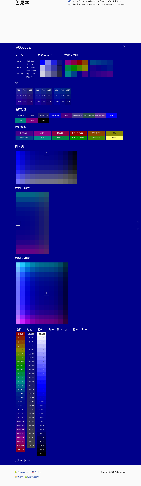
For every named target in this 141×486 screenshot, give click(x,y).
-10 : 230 (20, 398)
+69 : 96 (42, 338)
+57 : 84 (42, 350)
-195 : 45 (20, 346)
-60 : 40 (31, 406)
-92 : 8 (31, 438)
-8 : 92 (31, 350)
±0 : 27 (41, 422)
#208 (24, 101)
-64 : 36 (31, 410)
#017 (68, 96)
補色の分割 (96, 133)
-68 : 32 (31, 414)
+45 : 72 (42, 362)
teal (20, 120)
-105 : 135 (20, 370)
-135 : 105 (20, 362)
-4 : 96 (31, 346)
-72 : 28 (31, 418)
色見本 (19, 477)
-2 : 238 (20, 406)
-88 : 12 (31, 434)
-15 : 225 (20, 394)
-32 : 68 (31, 374)
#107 (49, 101)
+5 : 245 (20, 418)
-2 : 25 (41, 426)
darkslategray (89, 115)
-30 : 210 (20, 390)
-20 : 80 (31, 362)
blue (111, 115)
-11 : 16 (41, 438)
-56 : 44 (31, 402)
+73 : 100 (41, 334)
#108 (43, 101)
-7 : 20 (41, 434)
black (43, 120)
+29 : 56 (42, 378)
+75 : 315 (20, 442)
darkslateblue (77, 115)
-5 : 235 (20, 402)
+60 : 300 (20, 438)
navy (32, 115)
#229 (19, 90)
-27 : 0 (41, 454)
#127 (49, 90)
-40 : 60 (31, 382)
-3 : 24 (41, 430)
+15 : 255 (20, 426)
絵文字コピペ (32, 477)
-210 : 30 (20, 342)
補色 (114, 133)
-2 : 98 (31, 338)
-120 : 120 (20, 366)
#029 (57, 90)
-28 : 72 (31, 370)
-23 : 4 (41, 450)
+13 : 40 (42, 398)
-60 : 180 (20, 382)
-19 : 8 (41, 445)
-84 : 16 (31, 430)
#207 (30, 101)
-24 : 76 (31, 366)
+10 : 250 (20, 422)
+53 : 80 (42, 354)
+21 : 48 (42, 390)
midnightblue (43, 115)
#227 (30, 90)
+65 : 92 (42, 342)
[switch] (70, 1)
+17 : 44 (42, 394)
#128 (43, 90)
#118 (43, 96)
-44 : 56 (31, 386)
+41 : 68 (42, 366)
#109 (38, 101)
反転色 (114, 138)
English (36, 472)
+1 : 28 (41, 418)
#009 (57, 101)
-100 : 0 (31, 445)
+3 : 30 (41, 410)
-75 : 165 (20, 378)
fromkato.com (22, 472)
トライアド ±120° (78, 133)
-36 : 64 (31, 378)
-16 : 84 (31, 358)
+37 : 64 (42, 370)
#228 (24, 90)
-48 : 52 (31, 390)
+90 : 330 (20, 445)
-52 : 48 (31, 398)
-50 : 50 (31, 394)
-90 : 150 (20, 374)
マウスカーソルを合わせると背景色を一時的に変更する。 (97, 1)
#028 (62, 90)
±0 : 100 (31, 334)
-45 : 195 (20, 386)
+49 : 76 (42, 358)
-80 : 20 (31, 426)
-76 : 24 (31, 422)
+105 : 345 (20, 450)
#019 (57, 96)
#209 (19, 101)
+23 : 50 (42, 386)
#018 (62, 96)
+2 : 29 (41, 414)
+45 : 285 (20, 434)
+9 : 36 (41, 402)
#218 (24, 96)
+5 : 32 (41, 406)
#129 (38, 90)
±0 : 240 (20, 410)
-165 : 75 (20, 354)
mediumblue (55, 115)
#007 (68, 101)
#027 (68, 90)
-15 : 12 (41, 442)
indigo (66, 115)
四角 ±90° (60, 133)
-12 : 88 (31, 354)
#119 (38, 96)
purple (32, 120)
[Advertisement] (71, 25)
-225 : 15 (20, 338)
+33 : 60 (42, 374)
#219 (19, 96)
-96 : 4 (31, 442)
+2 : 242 (20, 414)
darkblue (21, 115)
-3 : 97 (31, 342)
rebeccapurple (100, 115)
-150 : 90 (20, 358)
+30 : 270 (20, 430)
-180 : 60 (20, 350)
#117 (49, 96)
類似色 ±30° (24, 133)
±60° (42, 133)
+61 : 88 (42, 346)
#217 (30, 96)
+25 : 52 (42, 382)
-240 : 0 (20, 334)
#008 (62, 101)
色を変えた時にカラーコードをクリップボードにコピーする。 (99, 4)
